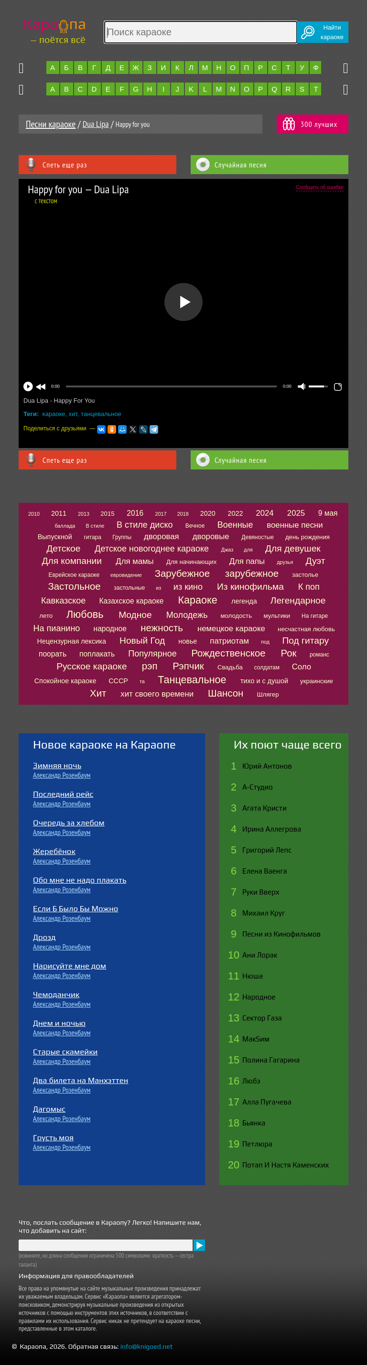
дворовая (161, 536)
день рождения (307, 537)
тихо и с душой (264, 681)
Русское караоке (91, 666)
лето (46, 615)
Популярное (152, 653)
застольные (129, 587)
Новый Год (142, 641)
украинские (316, 681)
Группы (121, 537)
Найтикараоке (332, 32)
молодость (236, 615)
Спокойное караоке (65, 681)
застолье (305, 574)
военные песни (295, 525)
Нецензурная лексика (71, 641)
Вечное (195, 525)
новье (187, 641)
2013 (83, 514)
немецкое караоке (231, 628)
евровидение (126, 575)
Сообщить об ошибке (320, 187)
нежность (161, 628)
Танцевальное (192, 680)
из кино (188, 587)
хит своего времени (157, 693)
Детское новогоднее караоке (152, 548)
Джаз (227, 549)
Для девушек (293, 548)
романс (319, 654)
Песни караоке (51, 124)
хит (73, 413)
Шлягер (268, 694)
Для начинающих (191, 561)
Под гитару (305, 641)
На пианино (56, 628)
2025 (296, 513)
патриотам (229, 641)
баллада (64, 526)
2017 (161, 514)
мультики (277, 615)
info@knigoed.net (146, 1346)
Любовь (84, 614)
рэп (150, 666)
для (248, 549)
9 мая (328, 513)
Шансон (225, 693)
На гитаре (315, 616)
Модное (135, 615)
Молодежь (187, 615)
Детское (63, 548)
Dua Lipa (96, 123)
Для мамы (134, 561)
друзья (285, 562)
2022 (235, 513)
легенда (244, 601)
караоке (54, 413)
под (265, 642)
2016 (135, 513)
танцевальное (101, 413)
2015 (107, 513)
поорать (52, 654)
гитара (92, 537)
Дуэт (315, 561)
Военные (235, 525)
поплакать (97, 654)
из (158, 588)
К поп (309, 587)
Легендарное (298, 600)
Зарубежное (182, 573)
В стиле (95, 526)
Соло (301, 666)
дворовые (211, 536)
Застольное (74, 586)
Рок (288, 653)
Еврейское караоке (73, 575)
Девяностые (257, 537)
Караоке (197, 600)
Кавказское (63, 600)
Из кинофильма (250, 587)
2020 (208, 513)
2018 (183, 514)
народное (110, 629)
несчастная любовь (306, 629)
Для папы (247, 561)
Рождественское (228, 653)
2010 (34, 514)
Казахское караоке (131, 601)
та (142, 681)
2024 (264, 513)
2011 (58, 513)
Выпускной (55, 537)
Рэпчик (188, 666)
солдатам (267, 667)
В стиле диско (145, 525)
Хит (98, 693)
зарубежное (252, 573)
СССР (118, 681)
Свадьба (230, 667)
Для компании (71, 561)
